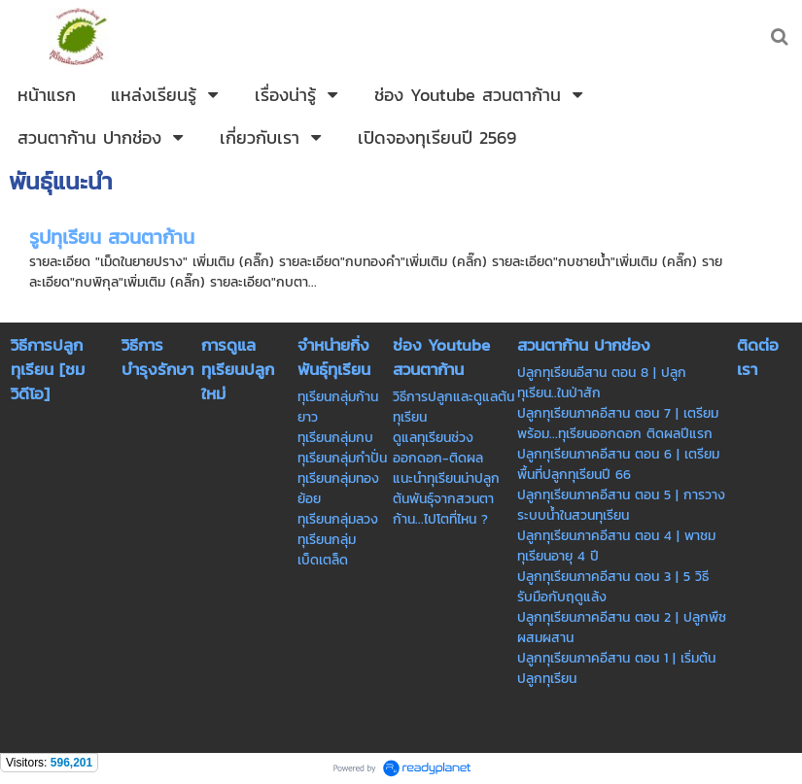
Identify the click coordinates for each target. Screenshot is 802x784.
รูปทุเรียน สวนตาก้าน (111, 237)
